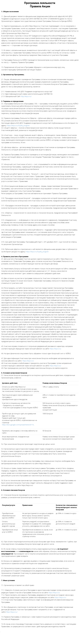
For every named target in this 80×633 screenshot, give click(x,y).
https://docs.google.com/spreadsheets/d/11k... (18, 425)
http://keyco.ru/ (26, 96)
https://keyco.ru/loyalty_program (18, 125)
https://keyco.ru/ (55, 349)
